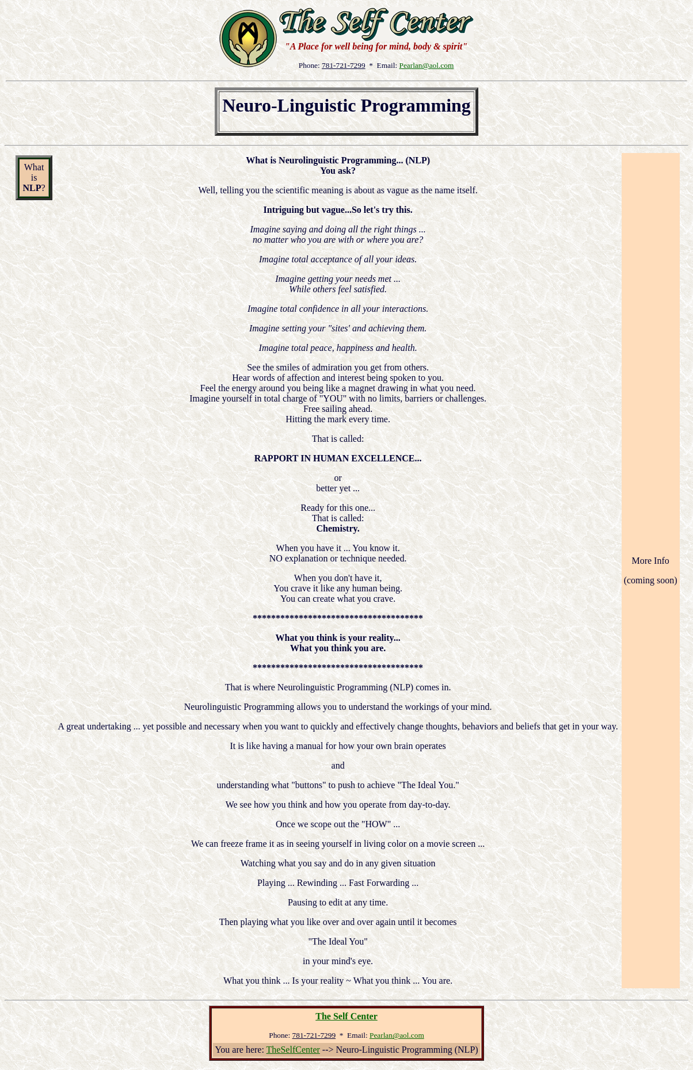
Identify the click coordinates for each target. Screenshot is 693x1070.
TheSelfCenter (293, 1049)
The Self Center (346, 1016)
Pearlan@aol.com (426, 65)
